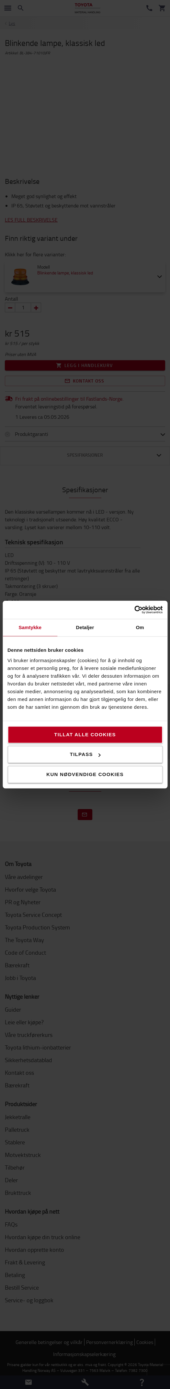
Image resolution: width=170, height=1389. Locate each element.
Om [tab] (140, 627)
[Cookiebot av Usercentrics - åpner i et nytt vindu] (134, 610)
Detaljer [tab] (85, 627)
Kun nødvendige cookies (84, 774)
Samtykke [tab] (29, 627)
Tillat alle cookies (85, 734)
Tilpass (85, 754)
